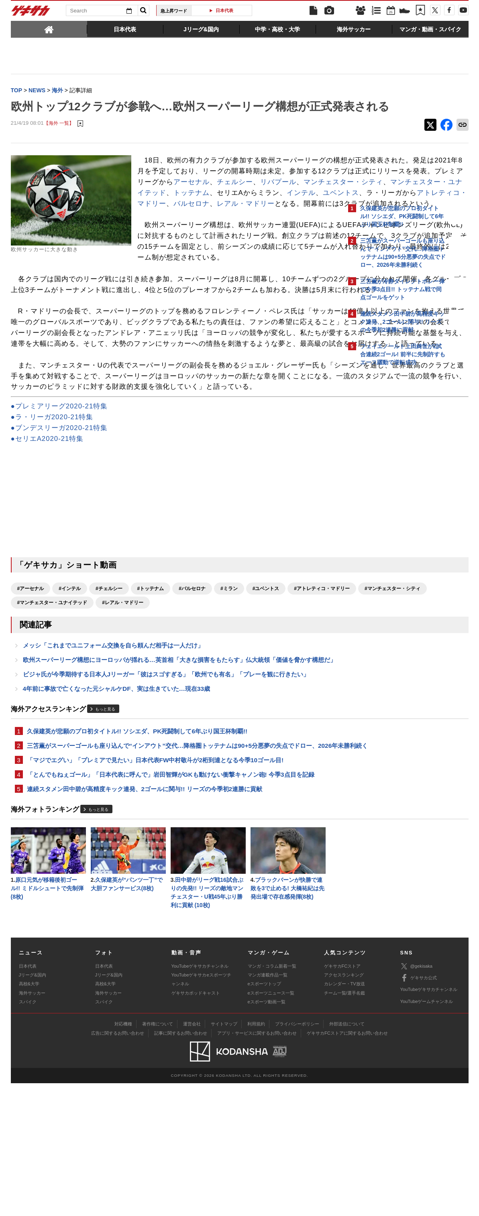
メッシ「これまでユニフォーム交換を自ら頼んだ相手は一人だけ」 (113, 749)
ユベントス (191, 242)
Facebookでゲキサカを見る (393, 508)
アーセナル (278, 209)
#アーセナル (30, 691)
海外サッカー (32, 1125)
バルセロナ (184, 252)
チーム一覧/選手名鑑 (344, 1125)
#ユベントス (266, 691)
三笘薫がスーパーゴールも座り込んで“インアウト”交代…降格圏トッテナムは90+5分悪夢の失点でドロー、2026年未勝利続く (172, 868)
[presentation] (49, 29)
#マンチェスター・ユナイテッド (193, 705)
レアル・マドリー (238, 252)
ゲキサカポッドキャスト (195, 1125)
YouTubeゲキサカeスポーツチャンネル (201, 1112)
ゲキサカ (31, 13)
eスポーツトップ (264, 1116)
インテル (151, 242)
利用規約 (256, 1156)
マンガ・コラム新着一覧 (272, 1098)
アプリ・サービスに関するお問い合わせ (257, 1165)
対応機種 (123, 1156)
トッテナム (228, 231)
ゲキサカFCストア (342, 1098)
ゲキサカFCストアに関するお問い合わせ (347, 1165)
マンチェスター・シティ (242, 220)
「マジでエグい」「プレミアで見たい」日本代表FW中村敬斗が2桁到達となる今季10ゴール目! (155, 887)
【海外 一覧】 (59, 140)
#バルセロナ (192, 691)
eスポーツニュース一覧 (271, 1125)
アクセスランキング (344, 1107)
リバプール (177, 220)
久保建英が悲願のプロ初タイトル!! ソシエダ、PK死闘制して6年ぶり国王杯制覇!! (137, 848)
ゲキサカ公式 (418, 1111)
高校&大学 (29, 1116)
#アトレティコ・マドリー (45, 705)
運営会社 (192, 1156)
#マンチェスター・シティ (115, 705)
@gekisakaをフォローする (392, 491)
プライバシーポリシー (297, 1156)
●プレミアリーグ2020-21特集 (59, 509)
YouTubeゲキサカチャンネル (200, 1098)
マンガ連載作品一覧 (267, 1107)
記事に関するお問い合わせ (180, 1165)
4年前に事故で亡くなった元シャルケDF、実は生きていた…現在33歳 (116, 804)
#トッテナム (150, 691)
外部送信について (347, 1156)
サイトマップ (224, 1156)
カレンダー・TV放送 (344, 1116)
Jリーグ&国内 (32, 1107)
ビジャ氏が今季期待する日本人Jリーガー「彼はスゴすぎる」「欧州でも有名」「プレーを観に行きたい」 (166, 789)
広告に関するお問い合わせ (117, 1165)
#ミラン (229, 691)
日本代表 (224, 10)
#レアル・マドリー (264, 705)
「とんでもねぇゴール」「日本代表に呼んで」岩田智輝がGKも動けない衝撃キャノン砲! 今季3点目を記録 (170, 902)
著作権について (157, 1156)
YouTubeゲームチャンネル (426, 1134)
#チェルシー (109, 691)
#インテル (70, 691)
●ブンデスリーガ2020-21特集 (59, 531)
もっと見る (105, 825)
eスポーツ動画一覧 (266, 1134)
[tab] (49, 29)
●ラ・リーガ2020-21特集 (52, 520)
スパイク (28, 1134)
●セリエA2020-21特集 (47, 542)
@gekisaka (416, 1099)
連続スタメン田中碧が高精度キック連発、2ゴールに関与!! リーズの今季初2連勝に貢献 (145, 918)
